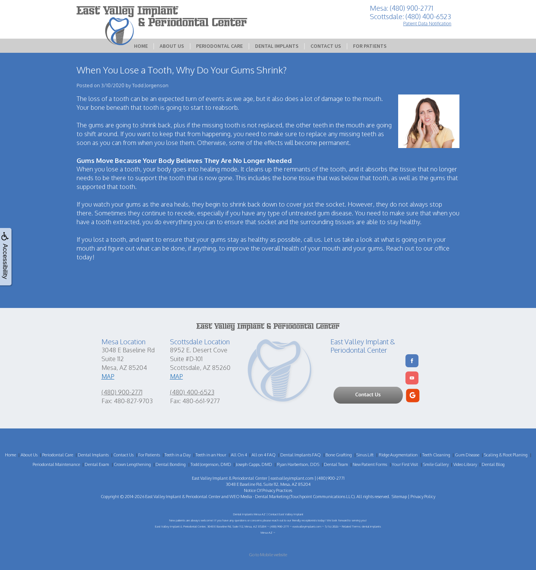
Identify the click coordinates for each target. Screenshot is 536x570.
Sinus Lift (365, 455)
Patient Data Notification (427, 23)
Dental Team (336, 464)
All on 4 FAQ (264, 455)
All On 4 (239, 455)
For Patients (370, 45)
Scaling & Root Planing (506, 455)
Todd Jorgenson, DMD (211, 464)
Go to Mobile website (268, 554)
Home (141, 45)
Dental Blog (493, 464)
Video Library (465, 464)
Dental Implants (277, 45)
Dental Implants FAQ (300, 455)
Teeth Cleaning (436, 455)
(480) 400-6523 (192, 392)
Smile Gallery (436, 464)
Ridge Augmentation (398, 455)
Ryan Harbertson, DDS (298, 464)
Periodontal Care (219, 45)
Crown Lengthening (132, 464)
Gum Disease (467, 455)
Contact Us (325, 45)
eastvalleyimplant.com (292, 478)
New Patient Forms (370, 464)
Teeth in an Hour (211, 455)
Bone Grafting (338, 455)
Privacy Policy (422, 496)
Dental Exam (97, 464)
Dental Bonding (170, 464)
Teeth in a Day (178, 455)
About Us (172, 45)
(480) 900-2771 (121, 392)
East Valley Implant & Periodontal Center (183, 496)
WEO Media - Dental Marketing (259, 496)
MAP (107, 376)
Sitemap (399, 496)
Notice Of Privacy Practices (268, 490)
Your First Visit (405, 464)
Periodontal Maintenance (56, 464)
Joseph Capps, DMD (254, 464)
